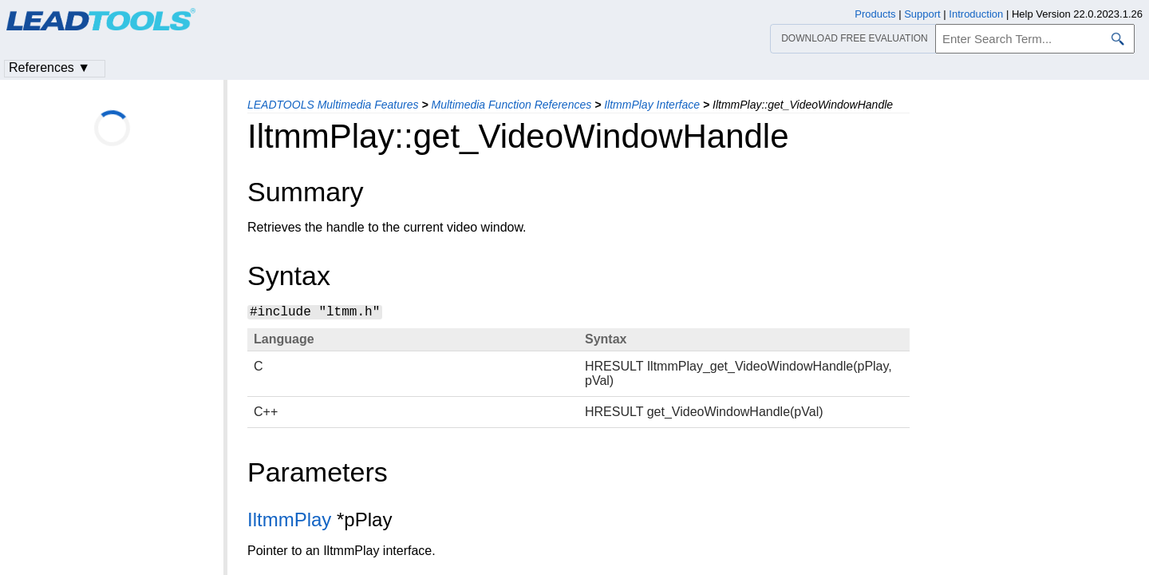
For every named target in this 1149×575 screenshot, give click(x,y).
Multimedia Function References (511, 104)
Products (875, 14)
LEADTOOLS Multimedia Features (333, 104)
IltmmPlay (289, 519)
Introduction (976, 14)
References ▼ (49, 67)
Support (922, 14)
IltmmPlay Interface (652, 104)
